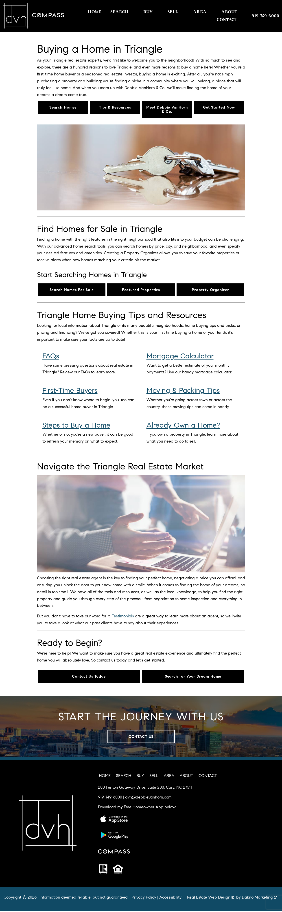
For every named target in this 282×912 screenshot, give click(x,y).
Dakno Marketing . (260, 898)
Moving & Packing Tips (183, 390)
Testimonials (123, 616)
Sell (153, 776)
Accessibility (170, 898)
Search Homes (62, 107)
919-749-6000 (110, 798)
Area (169, 776)
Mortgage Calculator (180, 356)
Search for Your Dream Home (193, 676)
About (186, 776)
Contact (208, 776)
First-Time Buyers (70, 390)
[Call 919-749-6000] (265, 16)
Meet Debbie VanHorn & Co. (167, 109)
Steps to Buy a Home (76, 425)
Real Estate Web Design (210, 898)
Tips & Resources (115, 107)
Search (123, 776)
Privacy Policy (144, 898)
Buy (140, 776)
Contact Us (141, 736)
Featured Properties (141, 289)
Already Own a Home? (183, 425)
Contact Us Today (89, 676)
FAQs (50, 356)
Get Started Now (219, 107)
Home (95, 12)
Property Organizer (210, 289)
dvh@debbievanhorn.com (148, 798)
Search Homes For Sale (71, 289)
